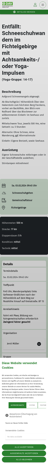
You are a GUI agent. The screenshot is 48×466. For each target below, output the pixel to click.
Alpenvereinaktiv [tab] (17, 405)
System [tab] (32, 405)
